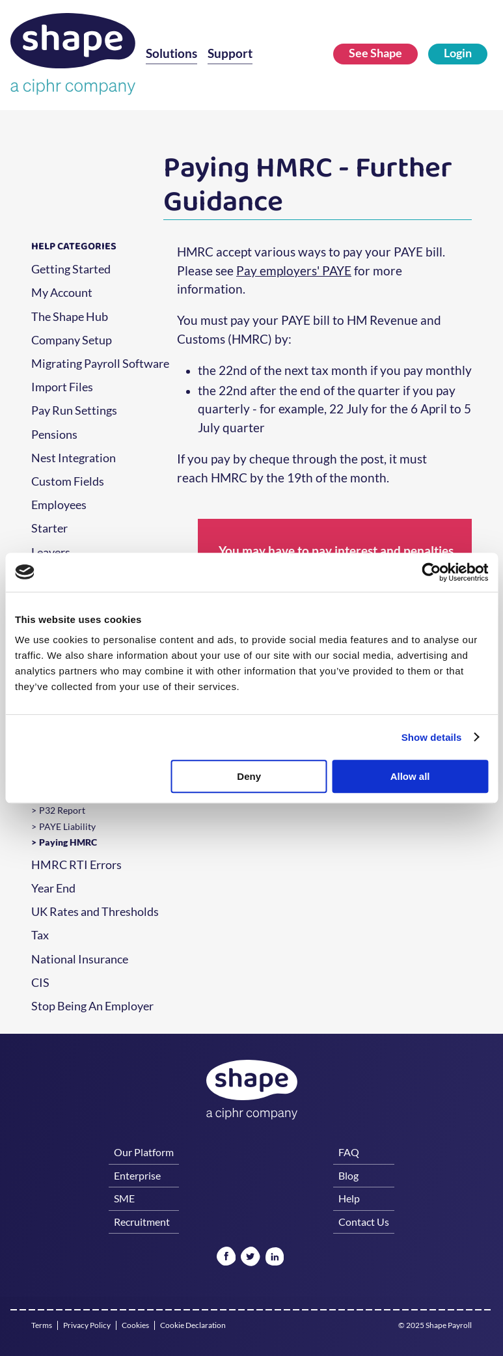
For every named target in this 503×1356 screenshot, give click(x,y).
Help (349, 1198)
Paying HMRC (68, 842)
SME (124, 1198)
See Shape (375, 53)
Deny (249, 776)
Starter (49, 528)
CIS (40, 982)
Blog (348, 1175)
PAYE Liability (67, 827)
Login (458, 53)
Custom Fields (67, 481)
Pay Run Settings (74, 410)
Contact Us (363, 1221)
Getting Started (71, 269)
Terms (41, 1325)
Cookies (135, 1325)
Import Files (62, 387)
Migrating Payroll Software (100, 363)
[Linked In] (274, 1257)
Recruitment (142, 1221)
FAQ (348, 1152)
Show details (431, 737)
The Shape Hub (69, 317)
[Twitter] (250, 1257)
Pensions (54, 434)
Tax (40, 935)
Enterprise (137, 1175)
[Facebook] (226, 1257)
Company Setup (71, 340)
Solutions (171, 53)
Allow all (410, 776)
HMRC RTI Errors (76, 865)
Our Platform (144, 1152)
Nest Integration (73, 458)
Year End (53, 888)
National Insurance (79, 959)
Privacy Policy (87, 1325)
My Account (61, 292)
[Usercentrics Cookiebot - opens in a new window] (431, 572)
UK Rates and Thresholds (95, 912)
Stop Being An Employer (92, 1006)
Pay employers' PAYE (293, 270)
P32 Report (62, 810)
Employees (59, 505)
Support (230, 53)
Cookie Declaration (193, 1325)
